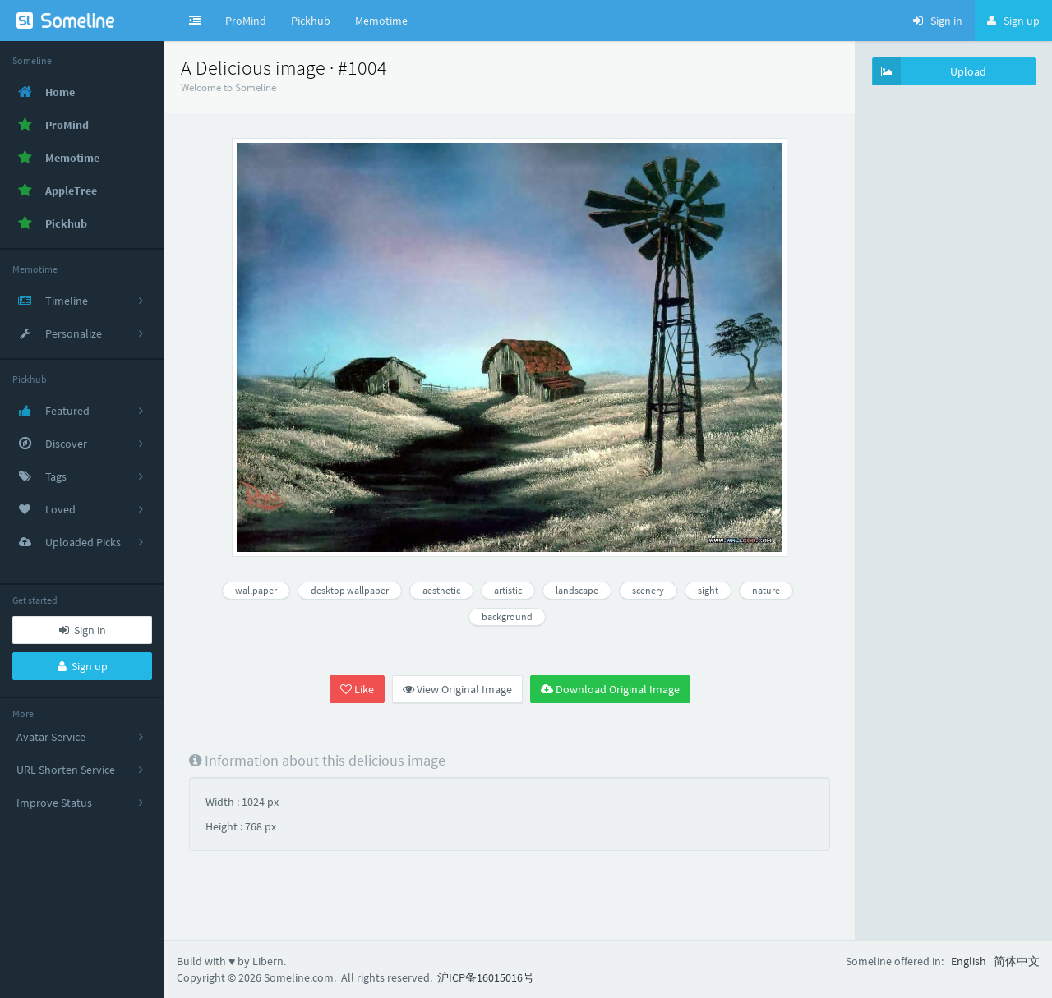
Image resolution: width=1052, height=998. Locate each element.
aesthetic (441, 590)
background (507, 616)
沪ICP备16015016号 (485, 977)
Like (357, 689)
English (968, 961)
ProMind (245, 20)
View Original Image (457, 689)
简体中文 (1017, 961)
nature (766, 590)
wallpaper (256, 590)
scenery (648, 590)
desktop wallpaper (350, 590)
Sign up (83, 666)
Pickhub (310, 20)
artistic (508, 590)
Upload (929, 71)
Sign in (82, 630)
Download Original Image (610, 689)
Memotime (381, 20)
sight (708, 590)
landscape (577, 590)
